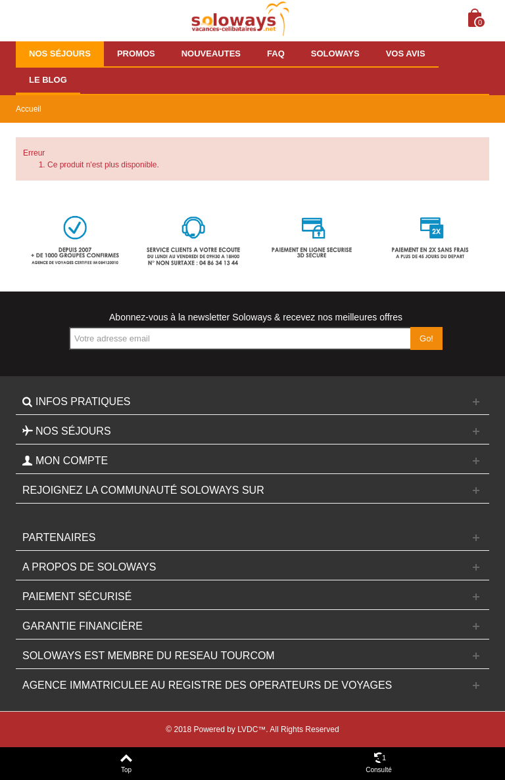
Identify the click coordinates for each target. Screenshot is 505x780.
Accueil (28, 109)
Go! (426, 338)
